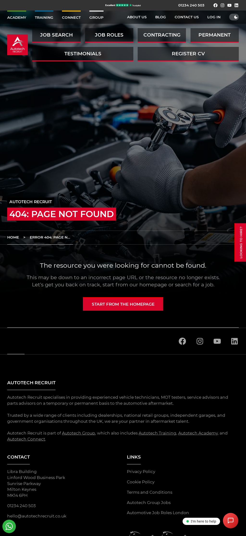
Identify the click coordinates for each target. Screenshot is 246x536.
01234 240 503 (191, 5)
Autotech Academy (198, 433)
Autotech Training (157, 433)
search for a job (194, 285)
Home (13, 237)
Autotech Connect (26, 439)
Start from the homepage (123, 304)
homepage (153, 285)
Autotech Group (78, 433)
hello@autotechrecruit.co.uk (36, 516)
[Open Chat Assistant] (230, 520)
